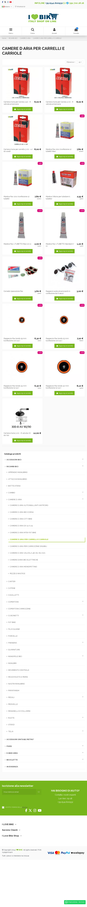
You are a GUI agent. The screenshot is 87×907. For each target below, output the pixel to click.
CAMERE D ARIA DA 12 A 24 (21, 526)
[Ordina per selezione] (71, 62)
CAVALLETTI (13, 595)
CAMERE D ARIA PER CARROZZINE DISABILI (28, 546)
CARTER (11, 581)
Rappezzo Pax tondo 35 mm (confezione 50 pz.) (15, 387)
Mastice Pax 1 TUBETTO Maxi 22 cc (17, 244)
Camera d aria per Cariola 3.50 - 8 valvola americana (17, 103)
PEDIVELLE (13, 704)
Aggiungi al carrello (22, 109)
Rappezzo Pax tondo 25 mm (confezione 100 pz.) (57, 339)
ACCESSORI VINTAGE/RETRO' (20, 739)
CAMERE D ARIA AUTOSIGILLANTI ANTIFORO (29, 505)
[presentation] (23, 800)
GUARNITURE (14, 650)
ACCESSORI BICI (14, 460)
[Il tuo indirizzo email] (19, 792)
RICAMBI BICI (12, 466)
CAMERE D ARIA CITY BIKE (21, 519)
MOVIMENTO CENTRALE (18, 670)
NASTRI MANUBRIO (16, 684)
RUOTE (11, 718)
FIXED (9, 746)
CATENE (11, 588)
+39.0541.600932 (54, 3)
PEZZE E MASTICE (17, 573)
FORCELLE (12, 636)
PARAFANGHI (13, 690)
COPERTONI (13, 602)
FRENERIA (12, 643)
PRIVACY (25, 807)
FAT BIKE (12, 622)
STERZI (11, 725)
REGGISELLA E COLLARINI (19, 711)
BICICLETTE (12, 760)
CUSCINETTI (13, 616)
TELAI (10, 731)
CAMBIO (11, 493)
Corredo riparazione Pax (13, 291)
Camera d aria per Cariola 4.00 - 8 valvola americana (59, 103)
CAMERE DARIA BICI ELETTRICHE (24, 560)
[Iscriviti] (38, 792)
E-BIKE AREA (12, 753)
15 (80, 62)
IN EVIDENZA (12, 767)
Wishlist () (20, 7)
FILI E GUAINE (14, 629)
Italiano (7, 7)
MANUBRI (12, 663)
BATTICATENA (14, 486)
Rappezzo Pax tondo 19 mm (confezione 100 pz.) (15, 339)
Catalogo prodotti (12, 454)
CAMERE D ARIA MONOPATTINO (23, 567)
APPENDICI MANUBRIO (18, 472)
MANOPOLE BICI (15, 656)
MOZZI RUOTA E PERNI (18, 677)
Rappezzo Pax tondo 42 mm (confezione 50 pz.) (57, 387)
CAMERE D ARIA (15, 500)
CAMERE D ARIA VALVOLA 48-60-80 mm (27, 553)
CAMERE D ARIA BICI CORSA (22, 512)
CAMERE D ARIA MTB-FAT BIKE (23, 533)
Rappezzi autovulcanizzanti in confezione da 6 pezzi (58, 292)
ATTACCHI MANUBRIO (17, 479)
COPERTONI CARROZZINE (19, 609)
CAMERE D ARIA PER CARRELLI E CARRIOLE (29, 539)
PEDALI (11, 697)
